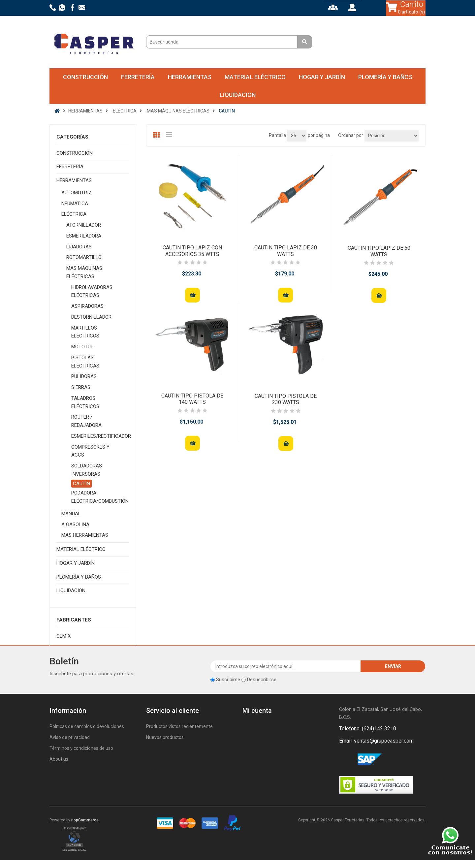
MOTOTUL (82, 347)
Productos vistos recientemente (179, 726)
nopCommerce (85, 820)
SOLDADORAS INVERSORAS (86, 470)
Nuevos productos (165, 737)
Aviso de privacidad (69, 737)
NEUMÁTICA (74, 204)
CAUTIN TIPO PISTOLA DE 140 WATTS (192, 399)
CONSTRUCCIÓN (85, 77)
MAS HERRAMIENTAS (84, 535)
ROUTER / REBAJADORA (86, 421)
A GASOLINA (75, 524)
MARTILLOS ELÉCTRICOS (85, 332)
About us (58, 759)
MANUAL (71, 514)
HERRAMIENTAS (189, 77)
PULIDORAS (84, 376)
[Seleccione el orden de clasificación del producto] (391, 136)
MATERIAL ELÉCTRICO (255, 77)
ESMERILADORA (83, 236)
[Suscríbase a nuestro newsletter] (285, 666)
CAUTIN (81, 484)
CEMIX (63, 636)
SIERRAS (80, 387)
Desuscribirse (261, 680)
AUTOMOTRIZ (76, 193)
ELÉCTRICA (73, 214)
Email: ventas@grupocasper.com (376, 741)
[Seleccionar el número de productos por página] (296, 136)
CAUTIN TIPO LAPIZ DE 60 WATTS (379, 251)
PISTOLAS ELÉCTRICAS (85, 362)
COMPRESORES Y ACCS (90, 451)
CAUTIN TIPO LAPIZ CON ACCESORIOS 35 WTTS (192, 250)
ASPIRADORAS (87, 306)
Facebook (345, 759)
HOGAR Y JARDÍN (322, 77)
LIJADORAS (79, 247)
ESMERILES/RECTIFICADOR (101, 436)
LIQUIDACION (238, 94)
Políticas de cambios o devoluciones (86, 726)
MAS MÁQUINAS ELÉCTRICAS (84, 272)
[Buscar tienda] (222, 41)
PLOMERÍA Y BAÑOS (385, 77)
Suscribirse (228, 680)
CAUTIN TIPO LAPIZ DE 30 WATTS (285, 250)
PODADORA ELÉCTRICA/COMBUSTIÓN (100, 497)
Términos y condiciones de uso (81, 748)
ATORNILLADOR (83, 225)
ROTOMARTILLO (84, 257)
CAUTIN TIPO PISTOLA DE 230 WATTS (286, 399)
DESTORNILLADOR (91, 317)
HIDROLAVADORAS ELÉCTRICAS (91, 291)
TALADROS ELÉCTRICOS (85, 402)
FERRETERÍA (138, 77)
